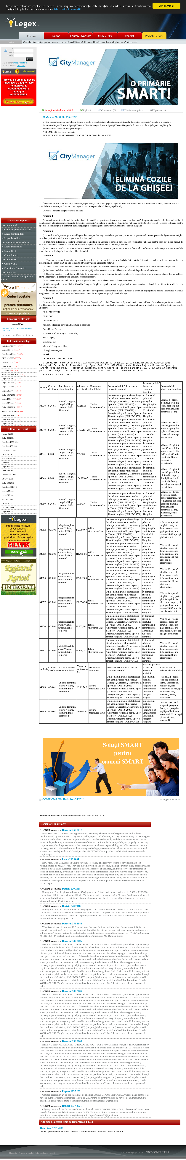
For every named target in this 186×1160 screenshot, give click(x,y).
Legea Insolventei (13, 246)
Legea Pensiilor (12, 238)
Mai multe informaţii (67, 9)
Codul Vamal (10, 263)
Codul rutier (10, 272)
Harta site (13, 1153)
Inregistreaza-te (20, 62)
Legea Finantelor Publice (16, 242)
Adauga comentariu (170, 799)
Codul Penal (10, 259)
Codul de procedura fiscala (17, 229)
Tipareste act (159, 110)
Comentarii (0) (108, 110)
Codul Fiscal (10, 225)
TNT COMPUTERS (157, 1152)
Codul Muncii (11, 255)
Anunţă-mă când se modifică (58, 110)
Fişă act (87, 110)
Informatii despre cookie (46, 1153)
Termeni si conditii (26, 1153)
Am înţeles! (166, 6)
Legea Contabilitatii (14, 233)
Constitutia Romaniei (14, 268)
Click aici (21, 65)
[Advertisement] (18, 162)
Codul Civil (10, 250)
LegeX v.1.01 (138, 1152)
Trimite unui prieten (134, 110)
